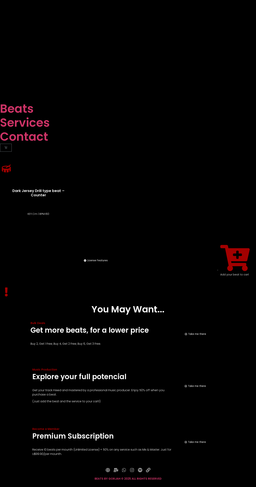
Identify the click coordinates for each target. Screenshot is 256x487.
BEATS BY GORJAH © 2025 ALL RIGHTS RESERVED (128, 482)
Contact (24, 136)
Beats (17, 108)
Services (25, 122)
